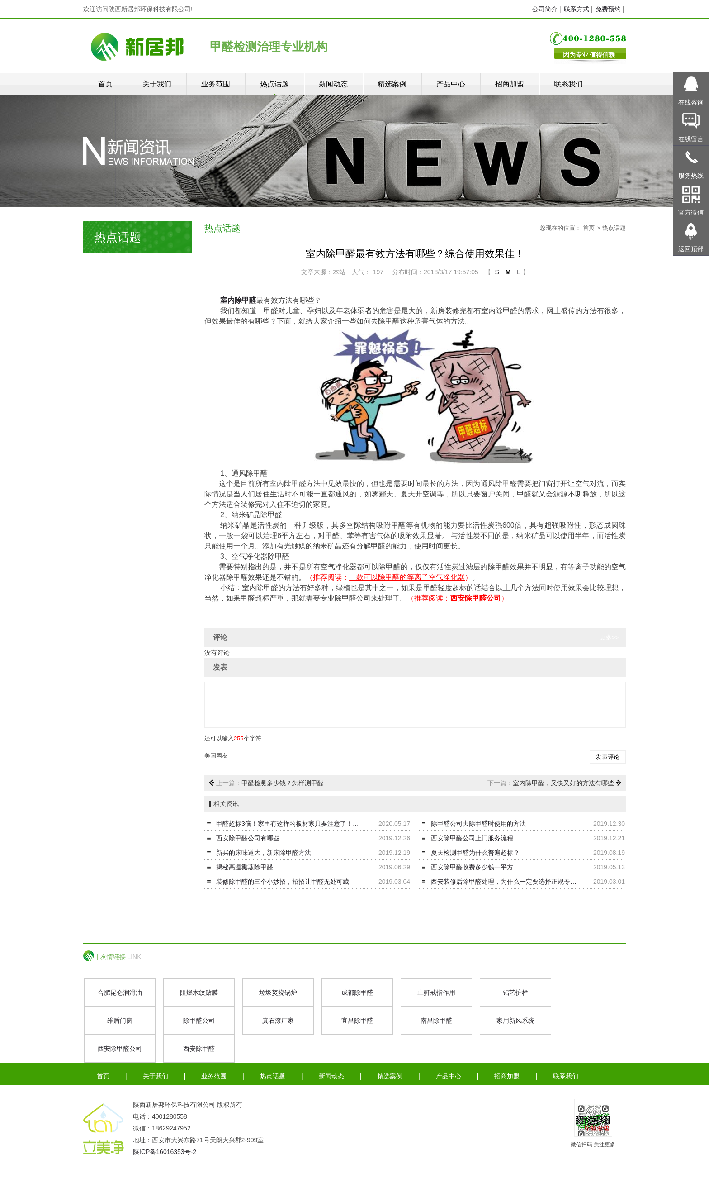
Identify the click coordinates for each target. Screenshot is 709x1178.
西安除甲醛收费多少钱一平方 (472, 867)
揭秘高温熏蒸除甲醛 (244, 867)
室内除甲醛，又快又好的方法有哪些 (563, 783)
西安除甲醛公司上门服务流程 (472, 838)
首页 (105, 84)
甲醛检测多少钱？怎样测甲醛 (282, 783)
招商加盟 (509, 84)
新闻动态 (333, 84)
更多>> (609, 637)
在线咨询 (691, 102)
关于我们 (156, 84)
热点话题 (274, 84)
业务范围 (215, 84)
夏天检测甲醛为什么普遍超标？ (475, 852)
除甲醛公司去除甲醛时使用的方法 (478, 823)
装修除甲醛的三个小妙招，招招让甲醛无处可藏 (282, 881)
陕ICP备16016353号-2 (164, 1151)
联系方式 (576, 9)
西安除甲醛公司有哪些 (247, 838)
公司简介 (545, 9)
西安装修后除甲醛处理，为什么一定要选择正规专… (504, 881)
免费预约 (608, 9)
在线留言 (691, 139)
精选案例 (392, 84)
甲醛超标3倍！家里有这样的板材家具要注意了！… (287, 823)
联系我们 (568, 84)
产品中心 (450, 84)
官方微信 (691, 212)
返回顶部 (691, 249)
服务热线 (691, 175)
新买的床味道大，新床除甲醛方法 (263, 852)
